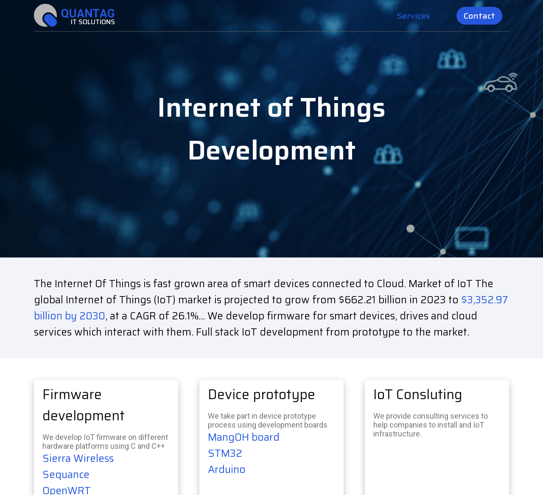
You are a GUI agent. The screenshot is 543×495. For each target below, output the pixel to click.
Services (413, 15)
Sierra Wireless (78, 458)
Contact (479, 15)
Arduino (227, 469)
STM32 (225, 453)
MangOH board (244, 437)
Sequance (66, 475)
